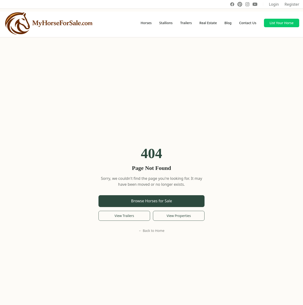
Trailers (186, 23)
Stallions (166, 23)
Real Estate (208, 23)
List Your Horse (282, 23)
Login (274, 4)
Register (292, 4)
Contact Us (247, 23)
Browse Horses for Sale (151, 200)
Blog (228, 23)
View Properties (179, 215)
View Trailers (124, 215)
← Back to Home (151, 230)
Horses (146, 23)
